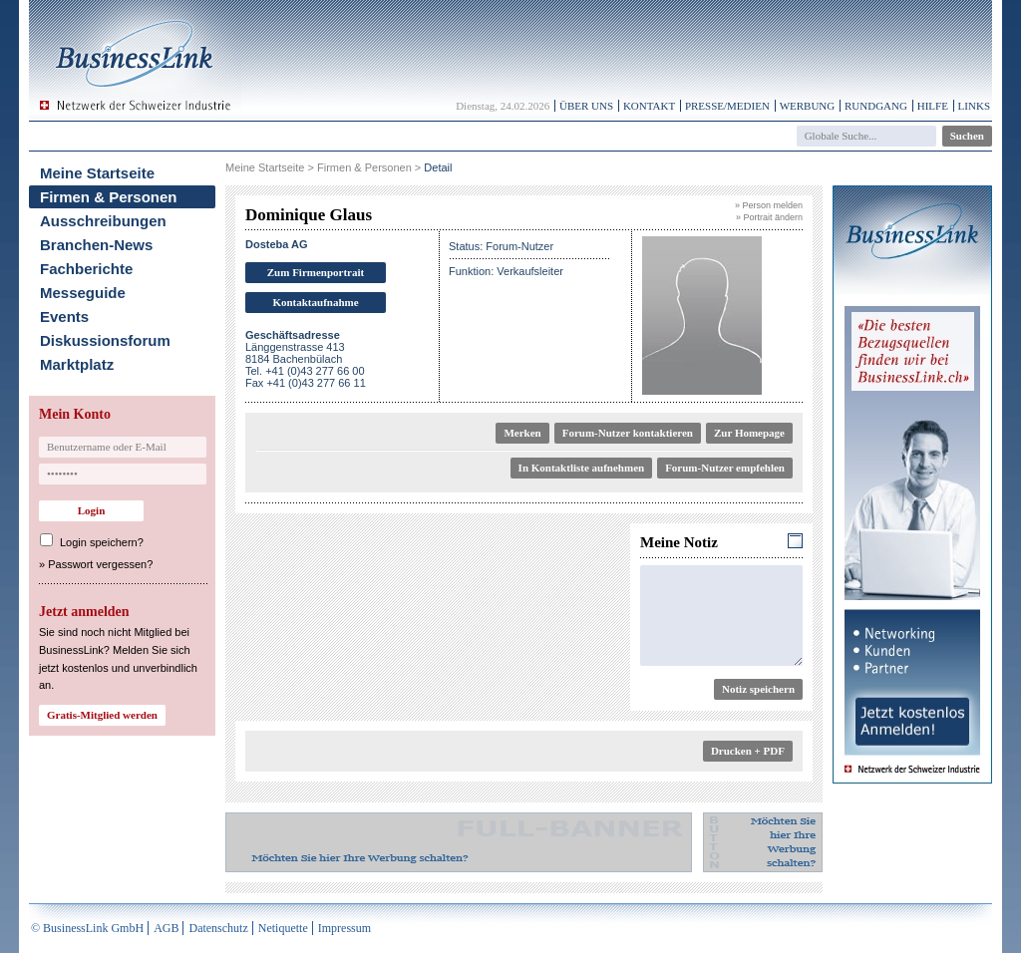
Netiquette (283, 928)
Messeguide (83, 292)
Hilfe (932, 106)
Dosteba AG (276, 244)
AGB (166, 928)
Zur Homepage (749, 433)
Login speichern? (102, 542)
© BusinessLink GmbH (87, 928)
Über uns (586, 106)
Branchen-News (96, 244)
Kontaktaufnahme (315, 302)
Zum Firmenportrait (315, 272)
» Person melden (769, 205)
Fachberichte (86, 268)
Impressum (344, 928)
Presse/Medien (727, 106)
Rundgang (876, 106)
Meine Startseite (97, 172)
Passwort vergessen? (100, 564)
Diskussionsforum (105, 340)
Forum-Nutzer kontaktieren (627, 433)
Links (974, 106)
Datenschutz (217, 928)
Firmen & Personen (108, 196)
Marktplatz (77, 364)
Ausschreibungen (103, 220)
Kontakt (649, 106)
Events (64, 316)
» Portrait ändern (769, 217)
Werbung (808, 106)
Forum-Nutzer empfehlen (725, 468)
